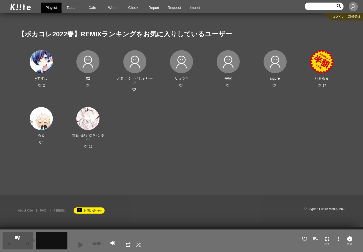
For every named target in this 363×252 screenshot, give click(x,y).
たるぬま (322, 78)
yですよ (41, 78)
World (112, 8)
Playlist (51, 8)
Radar (72, 8)
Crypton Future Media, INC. (326, 209)
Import (195, 8)
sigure (275, 78)
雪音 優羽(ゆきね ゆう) (88, 137)
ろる (41, 135)
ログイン (338, 16)
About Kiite (25, 210)
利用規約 (60, 210)
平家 (228, 78)
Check (133, 8)
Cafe (92, 8)
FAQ (43, 210)
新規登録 (354, 16)
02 (88, 78)
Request (174, 8)
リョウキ (181, 78)
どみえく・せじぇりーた (135, 80)
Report (153, 8)
